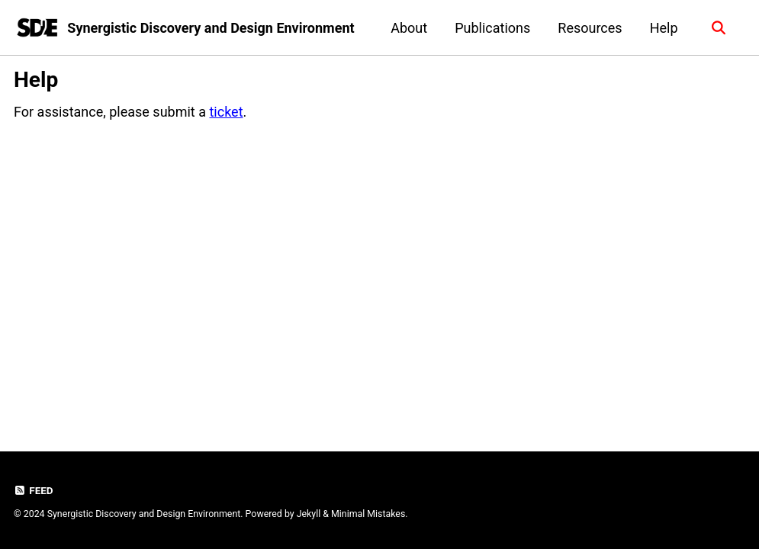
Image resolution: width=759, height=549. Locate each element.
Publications (492, 28)
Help (664, 28)
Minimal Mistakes (368, 514)
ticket (226, 112)
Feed (33, 490)
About (409, 28)
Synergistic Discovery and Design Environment (210, 28)
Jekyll (309, 514)
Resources (590, 28)
